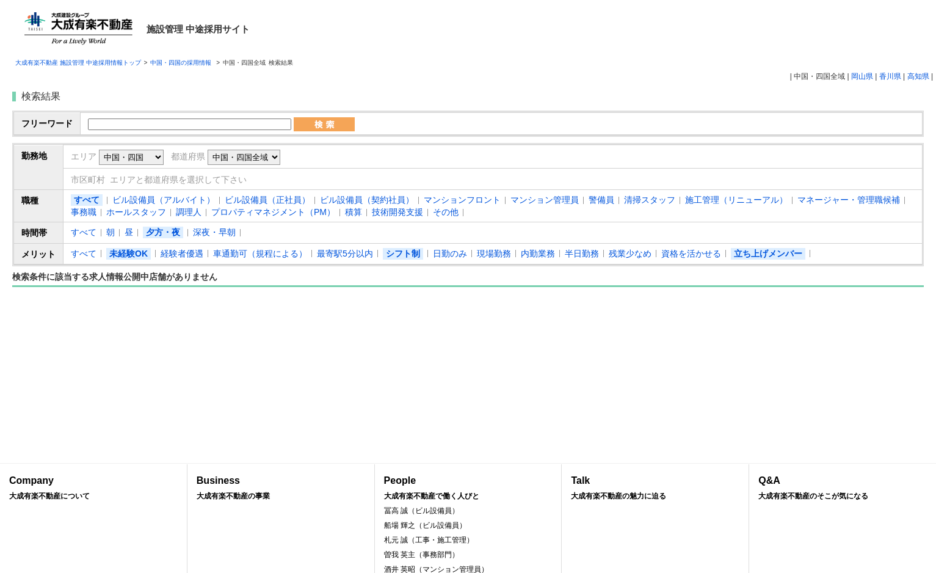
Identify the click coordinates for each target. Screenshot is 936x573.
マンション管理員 (544, 200)
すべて (87, 200)
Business (281, 488)
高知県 (918, 76)
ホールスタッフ (136, 212)
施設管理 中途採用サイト (198, 29)
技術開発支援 (397, 212)
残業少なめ (630, 253)
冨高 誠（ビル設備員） (421, 510)
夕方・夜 (163, 232)
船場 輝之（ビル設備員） (425, 525)
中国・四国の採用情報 (181, 62)
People (468, 488)
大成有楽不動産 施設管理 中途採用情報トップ (78, 62)
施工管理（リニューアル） (736, 200)
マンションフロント (462, 200)
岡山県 (862, 76)
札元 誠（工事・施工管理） (429, 540)
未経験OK (128, 253)
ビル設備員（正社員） (267, 200)
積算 (353, 212)
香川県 (890, 76)
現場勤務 (494, 253)
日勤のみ (450, 253)
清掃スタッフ (649, 200)
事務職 (83, 212)
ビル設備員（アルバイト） (163, 200)
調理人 (188, 212)
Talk (655, 488)
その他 (446, 212)
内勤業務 (538, 253)
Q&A (842, 488)
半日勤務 (582, 253)
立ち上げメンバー (768, 253)
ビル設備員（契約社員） (367, 200)
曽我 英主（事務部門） (421, 554)
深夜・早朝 (214, 232)
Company (93, 488)
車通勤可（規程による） (260, 253)
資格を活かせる (691, 253)
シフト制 (403, 253)
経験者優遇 (182, 253)
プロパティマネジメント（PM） (273, 212)
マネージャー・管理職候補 (848, 200)
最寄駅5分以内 (345, 253)
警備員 (601, 200)
